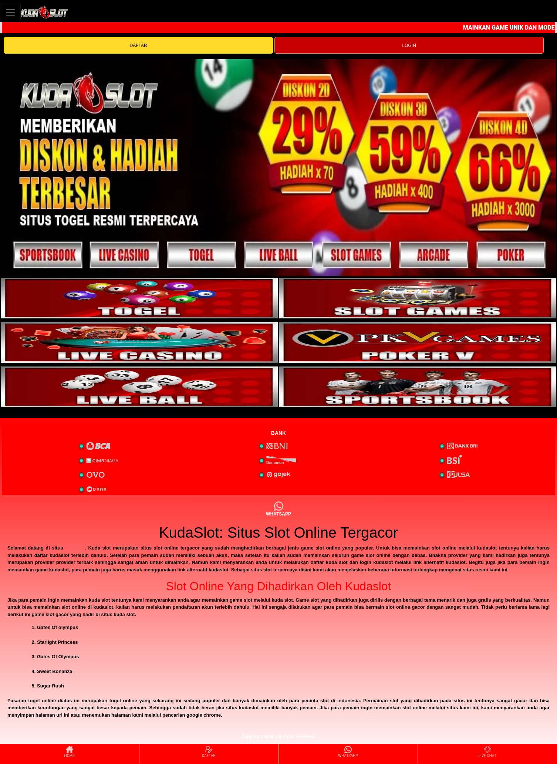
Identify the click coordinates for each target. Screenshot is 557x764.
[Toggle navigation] (10, 12)
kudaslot (75, 548)
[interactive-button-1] (139, 298)
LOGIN (409, 45)
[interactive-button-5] (139, 386)
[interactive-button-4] (417, 342)
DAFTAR (138, 45)
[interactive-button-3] (139, 342)
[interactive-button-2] (417, 298)
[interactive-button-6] (417, 386)
